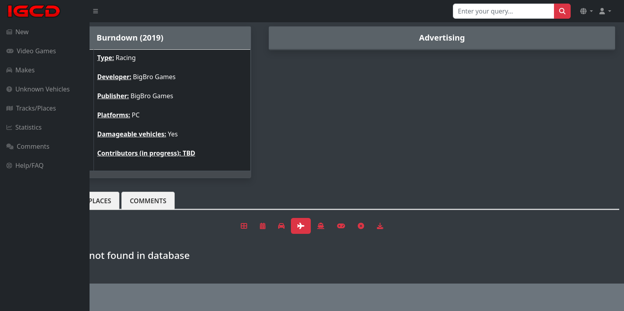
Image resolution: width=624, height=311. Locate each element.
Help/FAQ (25, 165)
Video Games (31, 51)
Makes (20, 70)
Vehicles (118, 200)
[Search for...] (503, 11)
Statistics (24, 127)
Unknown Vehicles (38, 89)
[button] (586, 11)
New (17, 31)
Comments (27, 146)
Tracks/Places (31, 108)
